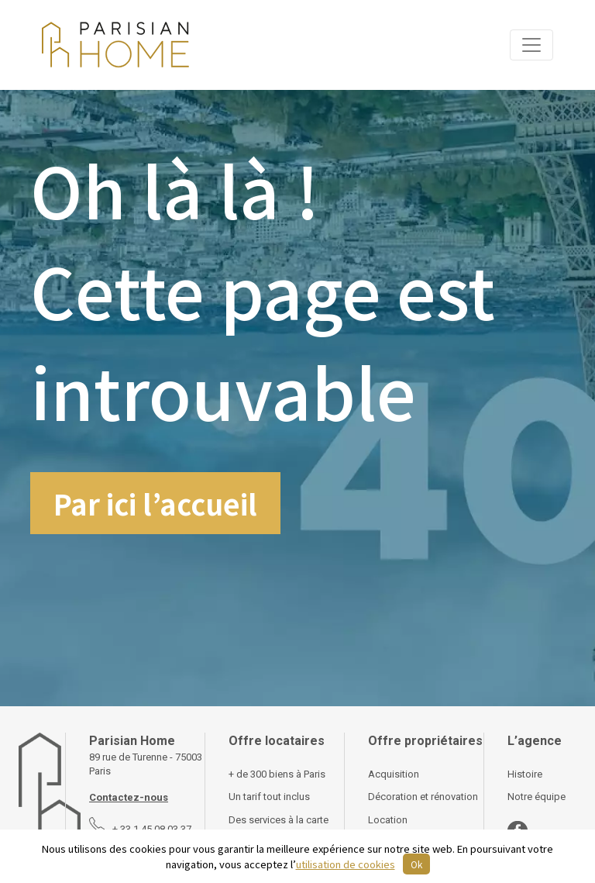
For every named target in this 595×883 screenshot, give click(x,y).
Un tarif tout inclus (269, 796)
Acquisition (393, 774)
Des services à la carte (278, 820)
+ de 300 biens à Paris (277, 774)
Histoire (524, 774)
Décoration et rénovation (423, 796)
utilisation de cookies (345, 864)
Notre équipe (536, 796)
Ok (416, 864)
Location (388, 820)
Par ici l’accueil (155, 503)
